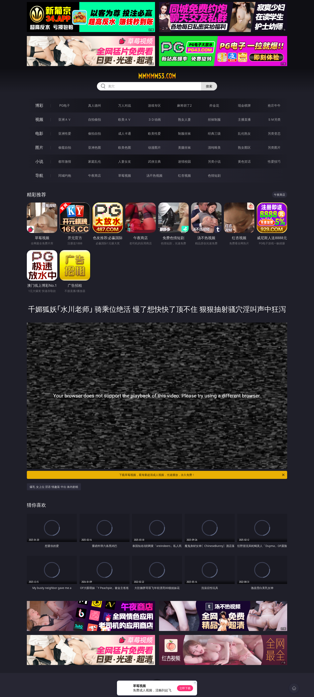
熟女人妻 (184, 119)
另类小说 (214, 161)
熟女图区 (244, 147)
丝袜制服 (214, 119)
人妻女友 (124, 161)
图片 (39, 147)
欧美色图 (124, 147)
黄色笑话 (244, 161)
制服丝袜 (184, 133)
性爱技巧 (274, 161)
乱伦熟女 (244, 133)
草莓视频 (124, 175)
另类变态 (274, 133)
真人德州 (94, 105)
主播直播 (244, 119)
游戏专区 (154, 105)
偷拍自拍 (94, 133)
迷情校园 (184, 161)
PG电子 (64, 105)
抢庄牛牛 (274, 105)
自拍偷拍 (94, 119)
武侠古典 (154, 161)
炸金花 (214, 105)
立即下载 (185, 688)
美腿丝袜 (184, 147)
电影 (39, 133)
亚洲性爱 (64, 133)
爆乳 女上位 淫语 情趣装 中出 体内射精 (54, 487)
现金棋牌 (244, 105)
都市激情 (64, 161)
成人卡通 (124, 133)
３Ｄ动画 (154, 119)
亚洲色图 (94, 147)
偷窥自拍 (64, 147)
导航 (39, 175)
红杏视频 (184, 175)
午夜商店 (94, 175)
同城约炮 (64, 175)
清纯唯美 (214, 147)
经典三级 (214, 133)
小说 (39, 161)
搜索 (209, 86)
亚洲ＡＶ (64, 119)
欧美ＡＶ (124, 119)
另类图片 (274, 147)
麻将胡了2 (184, 105)
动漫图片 (154, 147)
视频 (39, 119)
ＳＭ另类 (274, 119)
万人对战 (124, 105)
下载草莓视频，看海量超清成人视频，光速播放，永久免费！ (202, 474)
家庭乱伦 (94, 161)
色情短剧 (214, 175)
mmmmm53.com (157, 76)
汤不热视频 (154, 175)
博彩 (39, 105)
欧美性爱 (154, 133)
